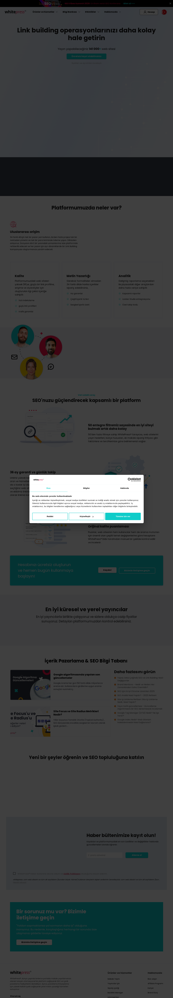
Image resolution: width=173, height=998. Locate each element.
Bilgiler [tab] (86, 488)
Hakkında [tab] (124, 488)
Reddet (50, 516)
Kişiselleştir (86, 516)
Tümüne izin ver (123, 516)
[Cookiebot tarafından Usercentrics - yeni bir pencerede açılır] (130, 480)
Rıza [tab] (48, 488)
